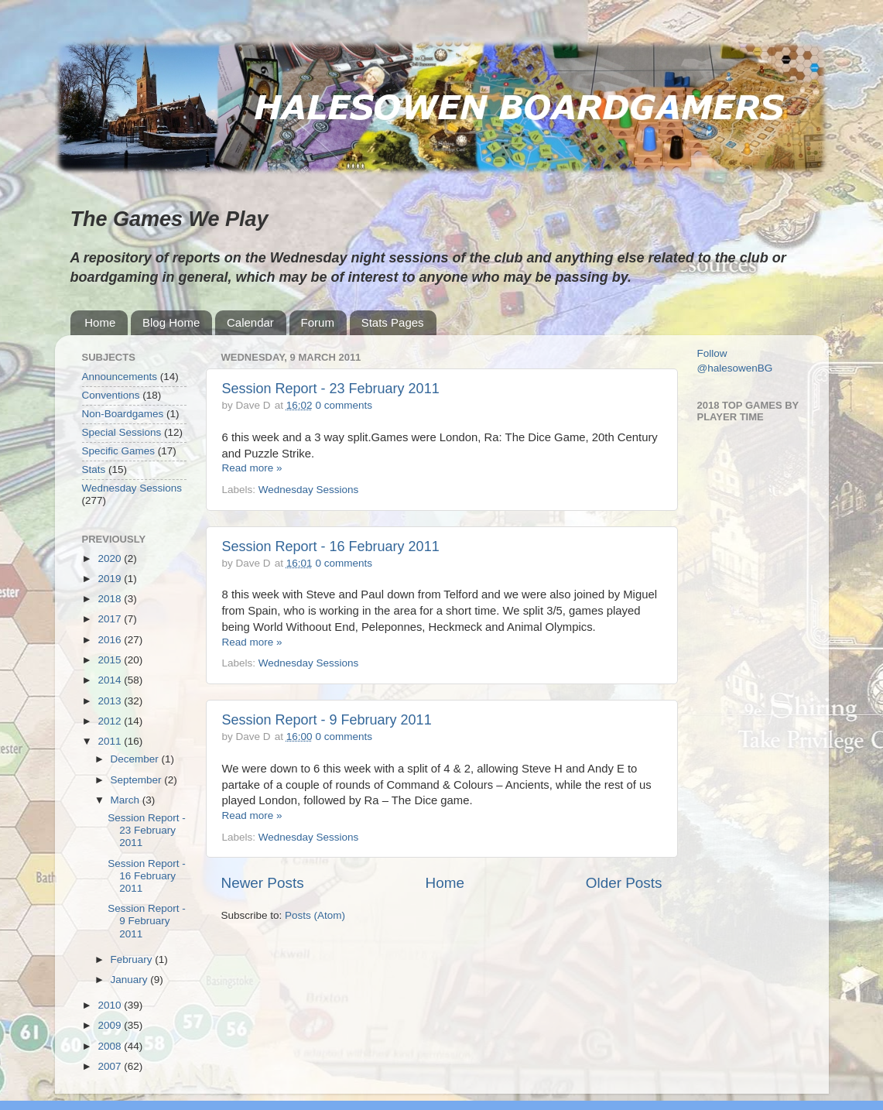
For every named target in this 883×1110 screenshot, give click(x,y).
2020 (111, 558)
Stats (94, 469)
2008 (111, 1046)
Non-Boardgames (123, 414)
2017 (111, 619)
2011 (111, 741)
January (131, 979)
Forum (317, 322)
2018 (111, 599)
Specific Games (119, 451)
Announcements (120, 376)
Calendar (250, 322)
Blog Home (171, 322)
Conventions (111, 395)
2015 (111, 660)
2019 (111, 578)
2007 (111, 1066)
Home (99, 322)
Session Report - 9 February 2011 (327, 720)
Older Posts (624, 883)
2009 (111, 1025)
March (126, 800)
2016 (111, 640)
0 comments (343, 405)
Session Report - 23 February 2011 (331, 388)
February (133, 959)
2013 (111, 701)
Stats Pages (392, 322)
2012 (111, 721)
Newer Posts (262, 883)
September (138, 780)
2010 (111, 1005)
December (136, 759)
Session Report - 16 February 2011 (331, 546)
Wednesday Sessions (308, 489)
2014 (111, 680)
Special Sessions (122, 432)
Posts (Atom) (315, 915)
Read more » (252, 468)
